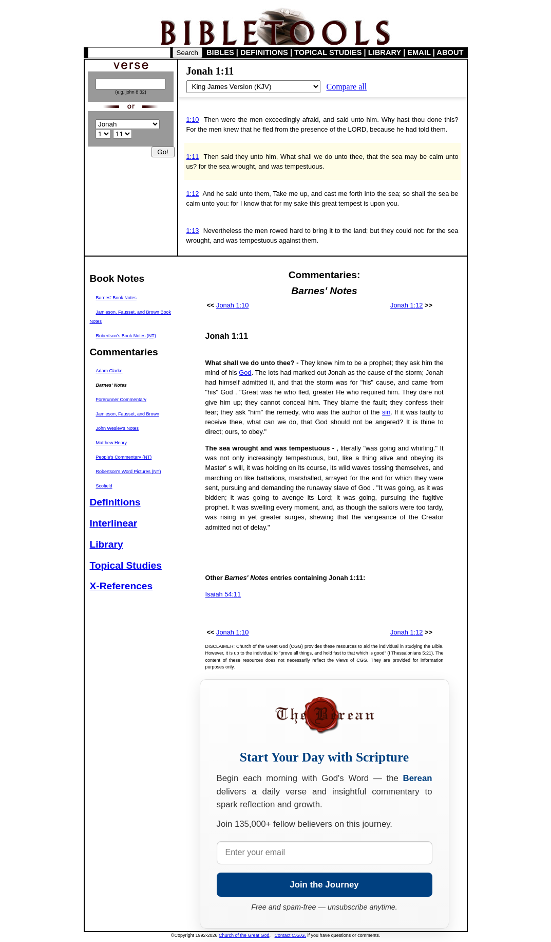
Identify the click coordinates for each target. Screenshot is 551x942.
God (245, 372)
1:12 (192, 193)
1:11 (192, 156)
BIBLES (220, 52)
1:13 (192, 230)
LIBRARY (384, 52)
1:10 (192, 119)
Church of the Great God (244, 935)
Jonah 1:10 (232, 305)
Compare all (347, 86)
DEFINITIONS (264, 52)
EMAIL (418, 52)
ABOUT (449, 52)
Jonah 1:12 (406, 305)
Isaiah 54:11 (223, 594)
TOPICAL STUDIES (328, 52)
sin (386, 412)
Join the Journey (324, 885)
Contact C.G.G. (291, 935)
